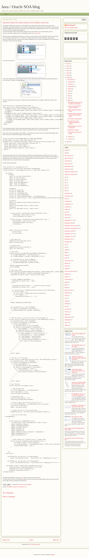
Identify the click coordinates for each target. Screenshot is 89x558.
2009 (67, 75)
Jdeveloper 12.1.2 (69, 233)
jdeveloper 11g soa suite (71, 225)
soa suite (67, 309)
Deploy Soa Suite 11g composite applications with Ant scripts (79, 358)
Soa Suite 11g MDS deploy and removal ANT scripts (79, 383)
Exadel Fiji (67, 201)
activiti (66, 150)
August (70, 88)
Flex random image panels (75, 118)
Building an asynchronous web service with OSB (78, 406)
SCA (66, 298)
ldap (66, 252)
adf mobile (67, 161)
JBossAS (67, 215)
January (70, 139)
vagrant (67, 314)
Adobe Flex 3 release (73, 130)
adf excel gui (68, 158)
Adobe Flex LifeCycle (70, 174)
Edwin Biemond (70, 25)
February (70, 136)
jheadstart (67, 241)
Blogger (53, 554)
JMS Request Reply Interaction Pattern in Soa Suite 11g (78, 371)
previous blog (37, 33)
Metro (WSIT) (68, 260)
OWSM (66, 274)
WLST (66, 322)
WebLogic (67, 319)
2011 (67, 70)
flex (39, 477)
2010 (67, 73)
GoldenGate (68, 204)
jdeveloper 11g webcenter (71, 228)
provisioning (68, 279)
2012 (67, 68)
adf (65, 153)
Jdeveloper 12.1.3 (69, 236)
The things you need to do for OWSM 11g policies (78, 394)
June (69, 93)
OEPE (66, 268)
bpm (66, 190)
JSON (66, 250)
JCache (67, 217)
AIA (66, 177)
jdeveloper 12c (68, 239)
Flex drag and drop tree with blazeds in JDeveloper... (75, 103)
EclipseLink (68, 196)
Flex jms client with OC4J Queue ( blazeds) (74, 106)
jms (65, 244)
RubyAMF (67, 293)
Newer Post (6, 540)
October (70, 84)
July (69, 91)
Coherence (67, 193)
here (22, 477)
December (71, 79)
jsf (65, 247)
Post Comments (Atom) (34, 544)
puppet (66, 282)
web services (68, 317)
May (69, 95)
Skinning (67, 303)
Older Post (56, 540)
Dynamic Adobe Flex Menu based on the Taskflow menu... (75, 115)
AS (65, 182)
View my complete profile (71, 27)
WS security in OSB (77, 416)
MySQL (67, 263)
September (71, 86)
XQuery (67, 325)
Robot (66, 287)
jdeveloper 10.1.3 (69, 220)
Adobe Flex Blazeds (70, 171)
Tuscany (67, 311)
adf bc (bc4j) (68, 155)
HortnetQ (67, 206)
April (69, 98)
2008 (67, 77)
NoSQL (66, 266)
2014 (67, 63)
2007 (67, 141)
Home (5, 14)
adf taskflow (9, 486)
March (69, 100)
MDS (66, 258)
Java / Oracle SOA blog (20, 6)
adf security (68, 163)
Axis (66, 185)
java (66, 212)
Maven (66, 255)
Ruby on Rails (68, 290)
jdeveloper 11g (22, 486)
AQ (65, 180)
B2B (66, 188)
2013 (67, 66)
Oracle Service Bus (70, 271)
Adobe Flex (15, 486)
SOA (66, 306)
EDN (66, 198)
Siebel (66, 301)
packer (66, 276)
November (71, 82)
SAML (66, 295)
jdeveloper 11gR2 (69, 231)
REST (66, 285)
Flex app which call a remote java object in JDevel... (74, 122)
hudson (66, 209)
